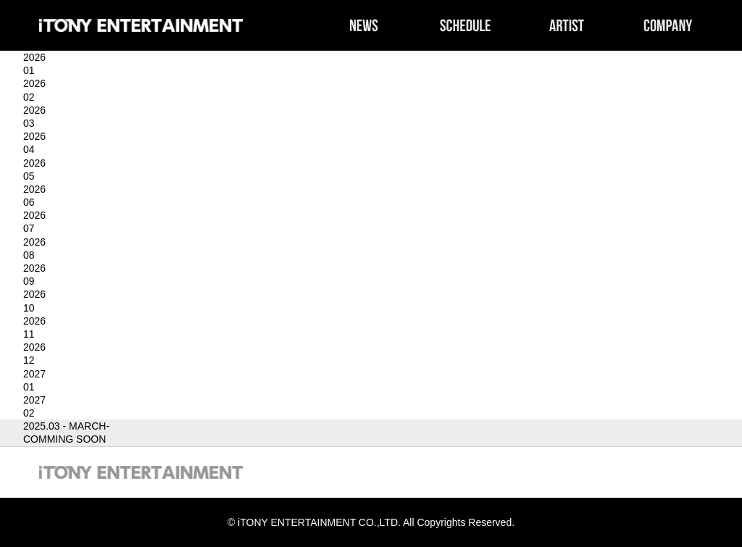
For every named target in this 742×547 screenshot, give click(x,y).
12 (29, 360)
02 (29, 97)
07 (29, 228)
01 (29, 70)
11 (29, 334)
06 (29, 202)
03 (29, 123)
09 (29, 281)
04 (29, 149)
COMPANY (668, 25)
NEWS (363, 25)
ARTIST (566, 25)
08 (29, 255)
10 (29, 308)
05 (29, 176)
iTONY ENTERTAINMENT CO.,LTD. (141, 25)
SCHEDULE (465, 25)
